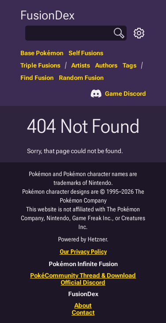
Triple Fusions (40, 65)
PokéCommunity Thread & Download (83, 275)
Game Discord (118, 93)
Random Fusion (81, 77)
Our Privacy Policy (83, 251)
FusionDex (47, 15)
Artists (80, 65)
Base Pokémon (41, 52)
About (83, 305)
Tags (129, 65)
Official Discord (83, 282)
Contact (83, 312)
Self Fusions (86, 52)
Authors (106, 65)
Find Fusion (37, 77)
